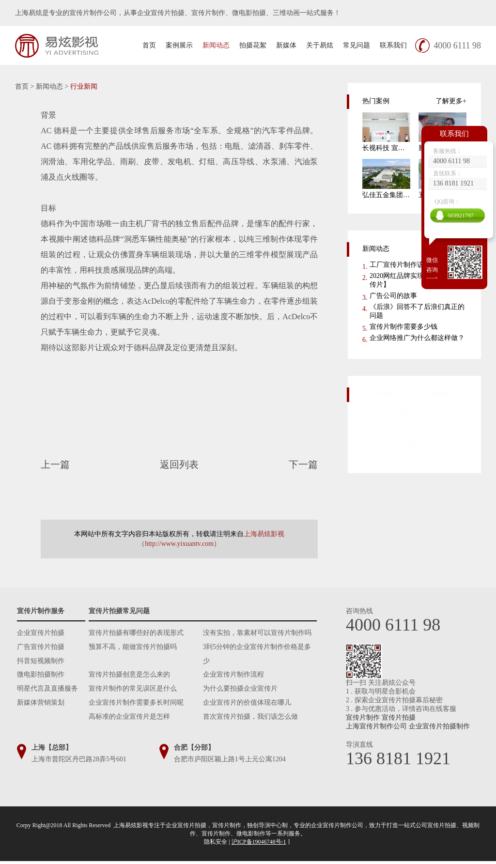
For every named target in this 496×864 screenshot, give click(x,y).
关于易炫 (319, 45)
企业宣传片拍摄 (40, 633)
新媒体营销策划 (40, 706)
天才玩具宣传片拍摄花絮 (407, 453)
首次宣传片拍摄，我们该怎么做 (250, 720)
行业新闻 (83, 86)
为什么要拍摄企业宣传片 (240, 691)
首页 (149, 45)
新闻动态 (216, 45)
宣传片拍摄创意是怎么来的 (129, 676)
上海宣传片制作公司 (376, 726)
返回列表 (179, 464)
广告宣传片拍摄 (40, 647)
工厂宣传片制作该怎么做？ (410, 264)
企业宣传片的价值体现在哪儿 (247, 706)
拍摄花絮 (252, 45)
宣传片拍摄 (399, 717)
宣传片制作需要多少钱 (403, 326)
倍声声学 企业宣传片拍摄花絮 (415, 442)
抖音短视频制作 (40, 662)
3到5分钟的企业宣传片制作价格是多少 (257, 655)
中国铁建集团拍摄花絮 (403, 411)
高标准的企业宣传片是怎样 (129, 720)
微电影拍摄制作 (40, 676)
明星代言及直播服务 (47, 691)
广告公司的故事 (393, 295)
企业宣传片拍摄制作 (439, 726)
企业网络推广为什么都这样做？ (417, 337)
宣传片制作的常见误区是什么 (133, 691)
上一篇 (73, 464)
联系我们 (393, 45)
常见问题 (356, 45)
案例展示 (179, 45)
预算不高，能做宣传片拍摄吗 (133, 647)
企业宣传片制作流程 (233, 676)
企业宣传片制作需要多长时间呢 (136, 706)
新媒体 (286, 45)
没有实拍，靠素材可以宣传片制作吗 (257, 633)
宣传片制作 (363, 717)
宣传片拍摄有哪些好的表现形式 (136, 633)
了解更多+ (450, 101)
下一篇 (285, 464)
